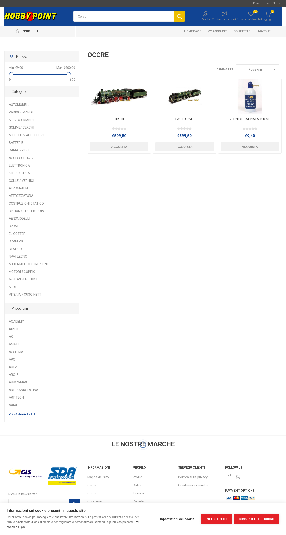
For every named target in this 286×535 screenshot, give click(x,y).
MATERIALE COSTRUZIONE (29, 264)
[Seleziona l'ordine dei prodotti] (257, 69)
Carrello (138, 501)
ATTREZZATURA (21, 196)
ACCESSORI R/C (21, 158)
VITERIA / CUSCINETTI (25, 295)
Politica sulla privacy (193, 477)
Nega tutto (216, 519)
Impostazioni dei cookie (176, 519)
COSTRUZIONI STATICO (26, 203)
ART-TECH (16, 397)
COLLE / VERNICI (21, 181)
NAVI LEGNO (18, 257)
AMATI (14, 344)
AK (11, 337)
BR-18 (119, 119)
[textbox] (123, 16)
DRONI (13, 226)
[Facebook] (229, 476)
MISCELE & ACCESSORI (26, 135)
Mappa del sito (98, 477)
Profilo (206, 19)
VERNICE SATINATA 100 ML (249, 119)
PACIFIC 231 (184, 119)
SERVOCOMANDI (21, 120)
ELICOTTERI (17, 234)
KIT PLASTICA (19, 173)
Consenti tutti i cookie (257, 518)
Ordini (137, 485)
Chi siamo (94, 501)
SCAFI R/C (16, 241)
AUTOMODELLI (19, 105)
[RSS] (238, 476)
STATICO (15, 249)
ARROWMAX (18, 382)
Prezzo (21, 56)
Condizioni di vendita (193, 485)
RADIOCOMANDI (21, 112)
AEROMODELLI (19, 219)
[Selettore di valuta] (261, 3)
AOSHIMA (16, 352)
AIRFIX (14, 329)
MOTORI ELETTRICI (23, 279)
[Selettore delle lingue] (276, 3)
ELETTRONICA (19, 165)
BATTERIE (16, 143)
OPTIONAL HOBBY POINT (27, 211)
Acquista (119, 146)
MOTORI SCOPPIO (22, 272)
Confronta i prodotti (225, 19)
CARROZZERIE (19, 150)
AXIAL (13, 405)
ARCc (13, 367)
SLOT (13, 287)
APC (12, 359)
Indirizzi (138, 493)
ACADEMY (16, 322)
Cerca (91, 485)
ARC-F (13, 375)
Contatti (93, 493)
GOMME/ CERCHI (21, 127)
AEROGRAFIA (18, 188)
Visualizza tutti (22, 414)
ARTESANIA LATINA (23, 390)
